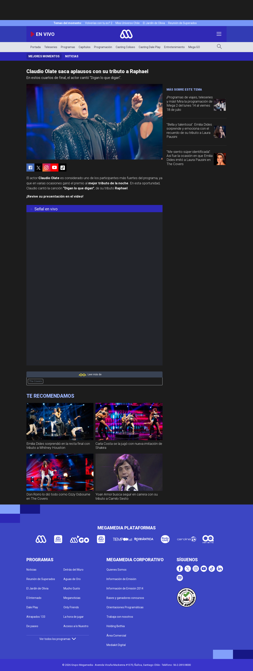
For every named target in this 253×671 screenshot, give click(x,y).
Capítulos (84, 47)
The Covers (35, 381)
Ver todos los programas (57, 639)
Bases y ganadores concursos (125, 597)
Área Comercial (116, 635)
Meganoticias (71, 597)
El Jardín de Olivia (154, 23)
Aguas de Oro (72, 579)
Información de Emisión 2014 (124, 588)
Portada (35, 47)
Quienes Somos (116, 569)
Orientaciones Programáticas (125, 607)
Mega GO (194, 47)
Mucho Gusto (71, 588)
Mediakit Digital (116, 645)
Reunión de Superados (182, 23)
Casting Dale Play (150, 47)
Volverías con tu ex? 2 (98, 23)
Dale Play (32, 607)
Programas (68, 47)
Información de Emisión (121, 579)
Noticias (71, 56)
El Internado (33, 597)
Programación (103, 47)
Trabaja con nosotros (119, 616)
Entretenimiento (174, 47)
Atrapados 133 (35, 616)
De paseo (32, 626)
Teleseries (50, 47)
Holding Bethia (115, 626)
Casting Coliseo (125, 47)
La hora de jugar (73, 616)
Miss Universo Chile (127, 23)
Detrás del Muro (73, 569)
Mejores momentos (44, 56)
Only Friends (71, 607)
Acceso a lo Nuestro (75, 626)
